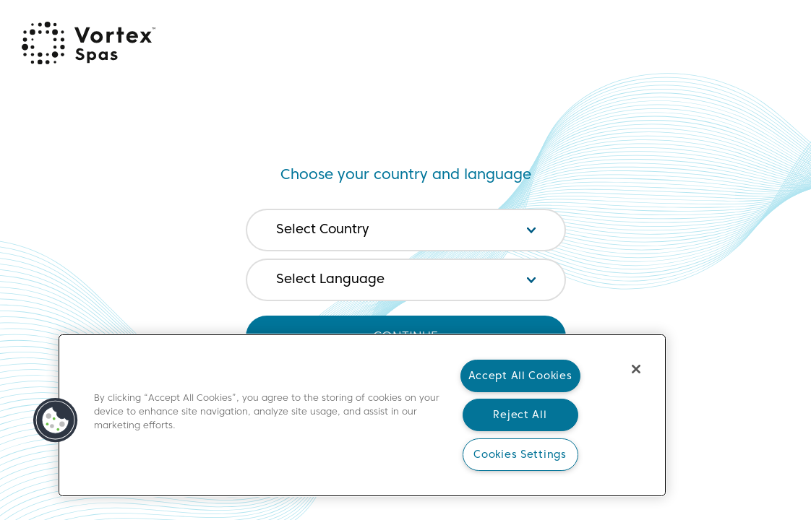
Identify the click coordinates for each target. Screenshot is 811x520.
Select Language (330, 279)
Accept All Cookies (520, 375)
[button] (56, 420)
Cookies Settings (520, 454)
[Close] (636, 369)
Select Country (322, 229)
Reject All (519, 414)
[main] (362, 415)
